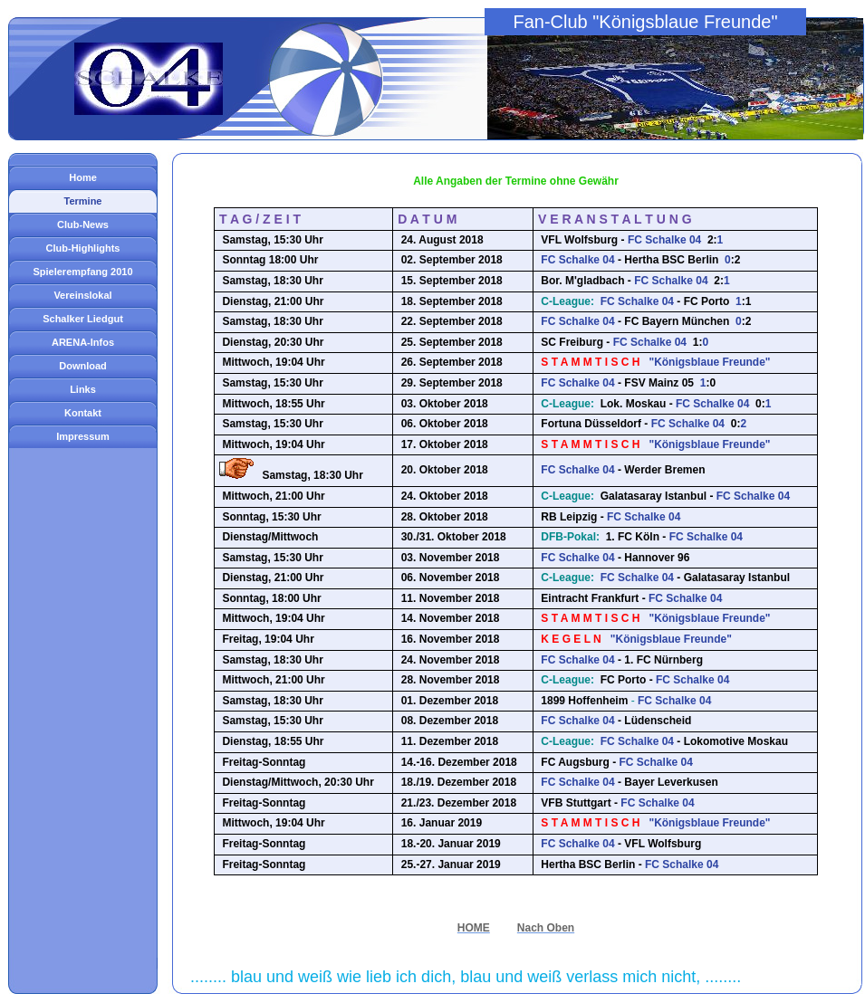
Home (83, 177)
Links (83, 389)
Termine (83, 201)
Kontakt (82, 412)
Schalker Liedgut (83, 318)
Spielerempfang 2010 (82, 271)
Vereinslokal (82, 295)
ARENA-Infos (83, 342)
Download (83, 365)
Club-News (83, 224)
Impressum (83, 436)
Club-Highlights (83, 248)
